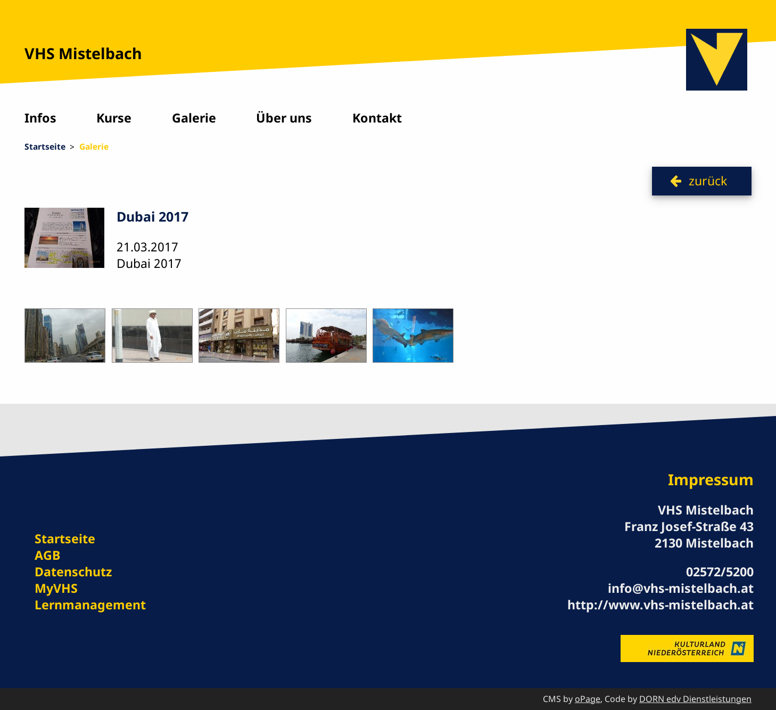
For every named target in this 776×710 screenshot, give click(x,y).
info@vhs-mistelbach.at (681, 588)
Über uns (284, 117)
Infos (40, 117)
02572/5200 (720, 571)
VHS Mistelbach (83, 53)
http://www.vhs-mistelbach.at (660, 604)
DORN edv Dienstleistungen (695, 699)
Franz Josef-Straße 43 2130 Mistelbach (689, 534)
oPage (587, 699)
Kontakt (377, 117)
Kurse (113, 117)
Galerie (194, 117)
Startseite (44, 146)
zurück (708, 180)
